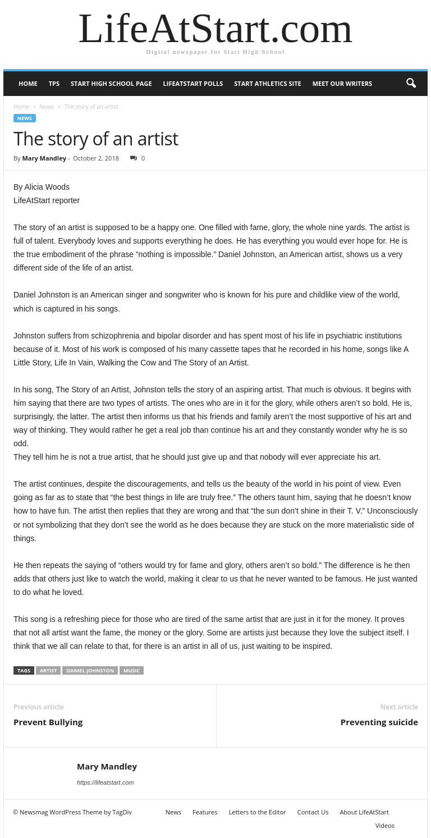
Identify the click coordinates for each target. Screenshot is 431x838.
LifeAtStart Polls (193, 83)
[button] (410, 83)
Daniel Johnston (90, 670)
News (46, 107)
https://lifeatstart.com (105, 782)
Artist (48, 670)
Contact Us (313, 812)
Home (28, 83)
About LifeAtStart (364, 812)
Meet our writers (343, 83)
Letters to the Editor (257, 812)
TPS (54, 83)
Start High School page (111, 83)
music (131, 670)
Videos (385, 825)
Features (205, 812)
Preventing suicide (379, 721)
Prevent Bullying (47, 721)
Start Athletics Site (267, 83)
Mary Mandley (44, 158)
